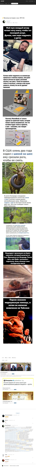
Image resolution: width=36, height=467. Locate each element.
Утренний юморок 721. (7, 401)
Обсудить (17, 413)
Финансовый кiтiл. (6, 388)
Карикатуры (14, 357)
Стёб (10, 357)
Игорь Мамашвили (5, 389)
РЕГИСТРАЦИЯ (31, 1)
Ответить (6, 423)
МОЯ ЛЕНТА (2, 3)
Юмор (6, 357)
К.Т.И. (3, 357)
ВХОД (27, 1)
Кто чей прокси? (4, 372)
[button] (35, 1)
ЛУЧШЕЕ (6, 3)
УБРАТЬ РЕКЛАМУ (14, 3)
